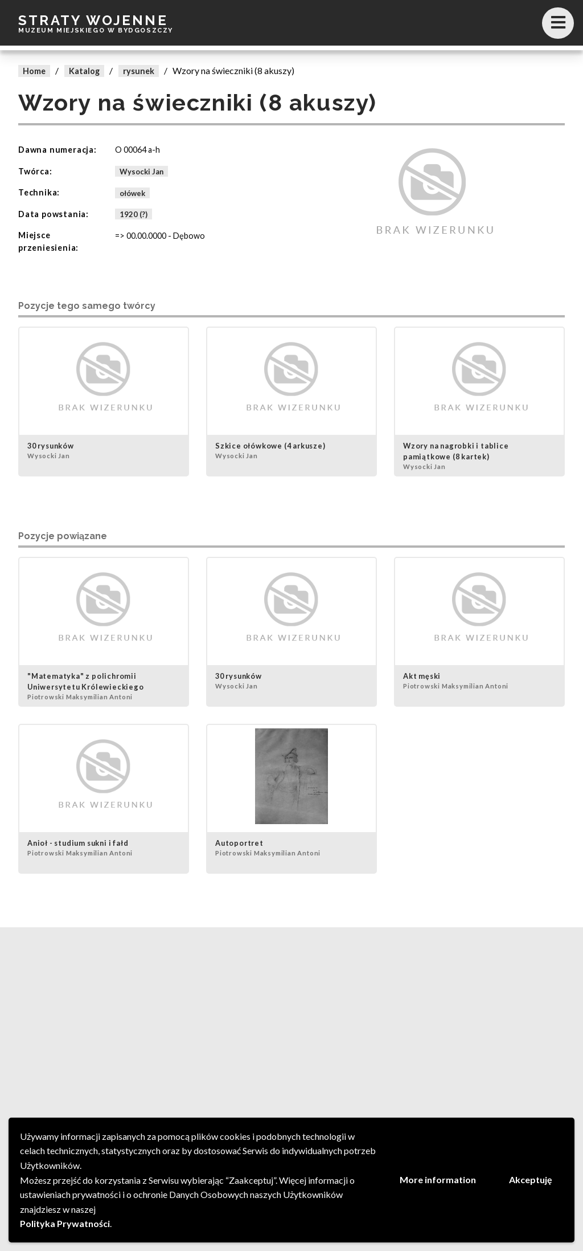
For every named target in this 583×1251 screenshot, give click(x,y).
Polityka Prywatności (65, 1223)
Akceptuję (530, 1179)
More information (438, 1179)
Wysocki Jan (141, 171)
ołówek (132, 192)
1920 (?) (133, 214)
